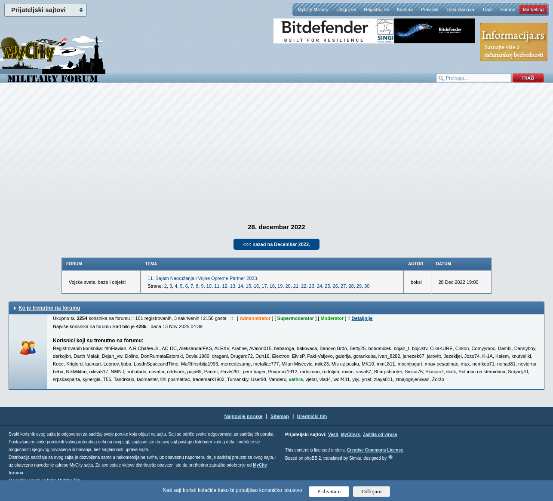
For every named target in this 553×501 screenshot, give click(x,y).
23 (311, 286)
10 (209, 286)
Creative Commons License (375, 450)
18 (272, 286)
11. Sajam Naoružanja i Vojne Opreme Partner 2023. (202, 278)
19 (280, 286)
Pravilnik (430, 9)
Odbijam (372, 491)
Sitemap (279, 416)
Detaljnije (362, 318)
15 (248, 286)
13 (232, 286)
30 (366, 286)
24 (319, 286)
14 (240, 286)
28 (350, 286)
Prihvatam (329, 491)
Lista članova (460, 9)
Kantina (405, 9)
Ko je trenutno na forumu (49, 308)
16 (256, 286)
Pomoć (507, 9)
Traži (487, 9)
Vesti (333, 434)
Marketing (533, 9)
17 (264, 286)
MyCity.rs (350, 434)
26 (335, 286)
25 (327, 286)
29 (359, 286)
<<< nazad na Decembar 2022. (276, 244)
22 (303, 286)
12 (224, 286)
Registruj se (376, 9)
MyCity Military (313, 9)
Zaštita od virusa (380, 434)
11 (216, 286)
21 (295, 286)
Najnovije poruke (243, 416)
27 (343, 286)
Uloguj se (346, 9)
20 (287, 286)
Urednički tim (312, 416)
